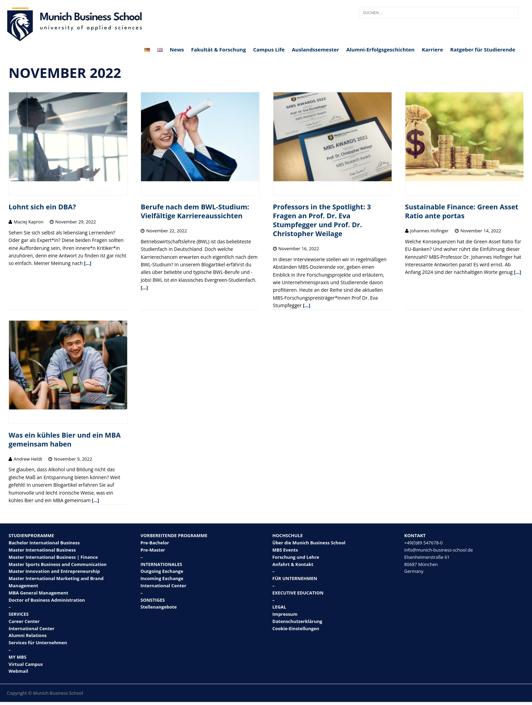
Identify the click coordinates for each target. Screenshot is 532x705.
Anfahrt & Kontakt (292, 564)
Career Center (24, 621)
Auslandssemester (315, 49)
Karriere (432, 49)
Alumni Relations (28, 635)
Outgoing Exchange (162, 571)
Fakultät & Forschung (218, 49)
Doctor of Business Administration (47, 600)
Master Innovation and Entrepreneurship (54, 571)
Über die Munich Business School (308, 543)
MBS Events (285, 550)
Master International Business (42, 550)
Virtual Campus (26, 664)
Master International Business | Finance (53, 557)
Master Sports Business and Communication (58, 564)
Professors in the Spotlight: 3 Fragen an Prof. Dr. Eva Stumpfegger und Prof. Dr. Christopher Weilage (322, 220)
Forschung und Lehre (295, 557)
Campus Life (269, 49)
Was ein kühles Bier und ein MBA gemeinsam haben (65, 439)
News (177, 49)
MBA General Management (38, 593)
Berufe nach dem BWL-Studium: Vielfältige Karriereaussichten (195, 211)
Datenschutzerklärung (297, 621)
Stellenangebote (159, 607)
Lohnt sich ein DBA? (42, 206)
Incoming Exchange (162, 578)
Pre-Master (153, 550)
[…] (87, 263)
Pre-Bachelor (155, 543)
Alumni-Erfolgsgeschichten (380, 49)
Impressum (284, 614)
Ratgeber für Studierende (483, 49)
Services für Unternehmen (38, 642)
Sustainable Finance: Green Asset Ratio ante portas (461, 211)
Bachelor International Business (44, 543)
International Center (32, 628)
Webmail (18, 671)
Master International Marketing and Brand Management (56, 582)
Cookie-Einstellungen (295, 628)
